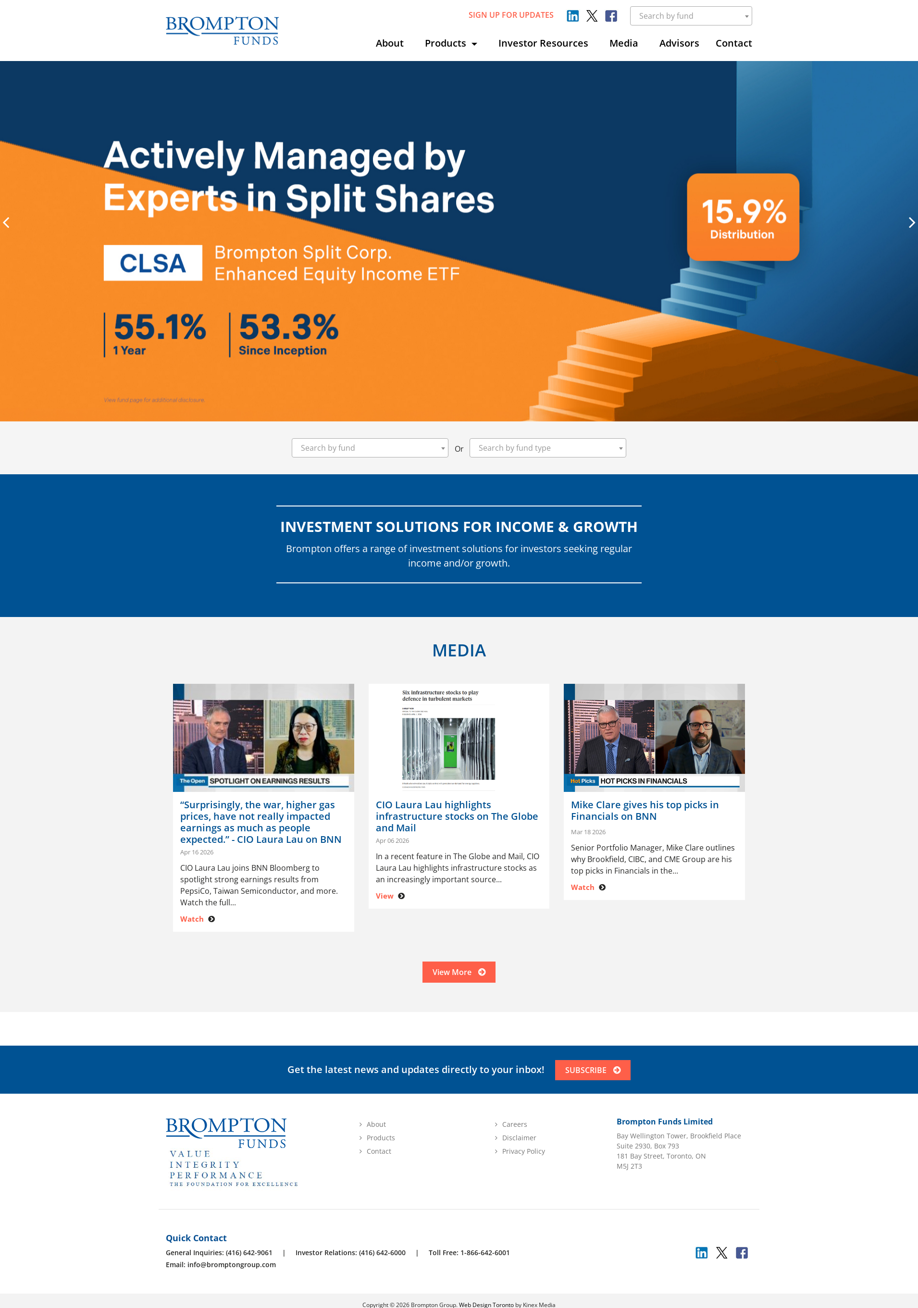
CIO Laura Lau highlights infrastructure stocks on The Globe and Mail (457, 816)
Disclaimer (519, 1143)
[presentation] (5, 222)
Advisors (679, 43)
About (390, 43)
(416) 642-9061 (249, 1258)
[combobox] (691, 15)
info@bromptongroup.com (231, 1270)
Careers (514, 1130)
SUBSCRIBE (593, 1076)
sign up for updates (511, 15)
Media (623, 43)
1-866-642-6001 (485, 1258)
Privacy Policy (523, 1156)
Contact (734, 43)
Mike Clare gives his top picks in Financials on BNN (645, 811)
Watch (192, 919)
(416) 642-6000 (382, 1258)
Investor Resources (543, 43)
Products (447, 43)
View (385, 896)
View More (459, 976)
